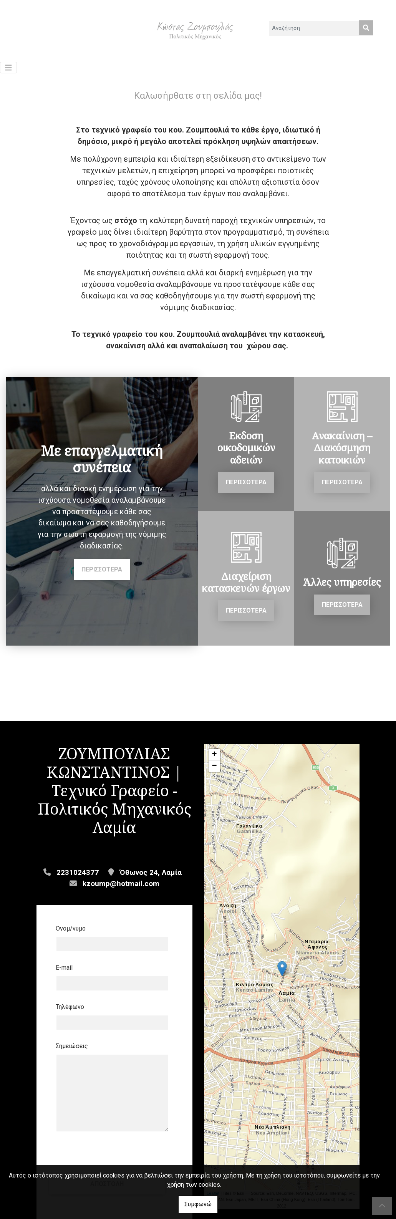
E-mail (64, 971)
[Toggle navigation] (8, 71)
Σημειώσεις (72, 1049)
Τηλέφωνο (70, 1010)
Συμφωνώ (198, 1204)
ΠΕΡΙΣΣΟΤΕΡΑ (101, 573)
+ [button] (214, 758)
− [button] (214, 770)
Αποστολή (114, 1157)
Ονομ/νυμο (71, 932)
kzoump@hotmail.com (121, 887)
